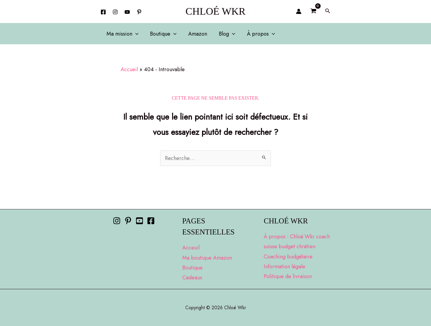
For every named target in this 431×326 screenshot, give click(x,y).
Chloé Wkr (216, 11)
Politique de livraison (288, 276)
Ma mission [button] (122, 33)
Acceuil (191, 248)
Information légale (284, 266)
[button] (327, 11)
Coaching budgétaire (288, 257)
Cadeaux (192, 277)
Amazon (195, 34)
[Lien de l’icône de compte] (298, 11)
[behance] (139, 12)
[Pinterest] (128, 221)
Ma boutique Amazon (207, 258)
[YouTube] (127, 12)
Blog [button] (224, 33)
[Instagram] (115, 12)
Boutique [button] (162, 33)
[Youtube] (139, 221)
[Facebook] (103, 12)
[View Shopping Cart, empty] (313, 11)
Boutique (192, 268)
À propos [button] (257, 33)
